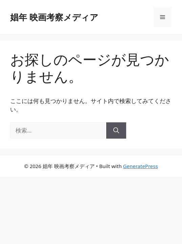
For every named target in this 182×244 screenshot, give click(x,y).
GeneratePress (140, 166)
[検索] (116, 130)
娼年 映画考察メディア (54, 17)
